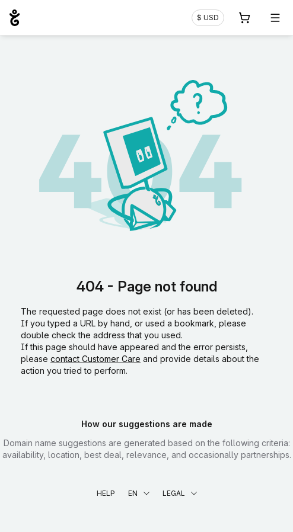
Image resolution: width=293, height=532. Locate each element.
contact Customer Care (95, 359)
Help (106, 493)
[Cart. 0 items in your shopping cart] (244, 17)
